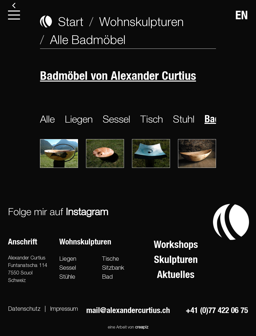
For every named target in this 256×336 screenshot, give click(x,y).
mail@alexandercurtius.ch (128, 310)
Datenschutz (24, 308)
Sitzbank (113, 267)
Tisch (151, 119)
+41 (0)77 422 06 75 (217, 310)
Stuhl (183, 119)
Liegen (79, 119)
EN (241, 15)
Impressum (64, 308)
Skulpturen (176, 259)
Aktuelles (175, 274)
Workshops (176, 244)
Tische (110, 258)
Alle (47, 119)
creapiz (141, 327)
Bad (107, 276)
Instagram (87, 211)
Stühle (67, 276)
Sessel (116, 119)
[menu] (14, 15)
